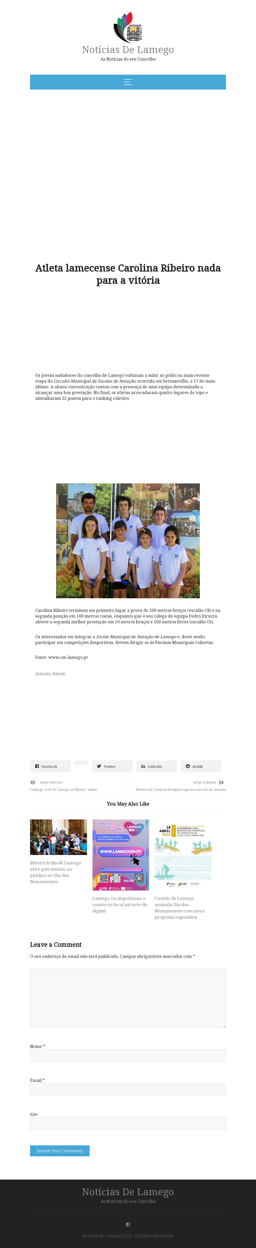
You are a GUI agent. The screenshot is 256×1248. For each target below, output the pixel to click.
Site (34, 1114)
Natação (59, 673)
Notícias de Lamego (128, 49)
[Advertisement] (100, 133)
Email (37, 1080)
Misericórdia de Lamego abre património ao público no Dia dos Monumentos (55, 872)
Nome (37, 1046)
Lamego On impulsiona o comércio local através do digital (119, 904)
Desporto (42, 673)
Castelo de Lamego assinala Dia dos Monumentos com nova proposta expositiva (180, 907)
